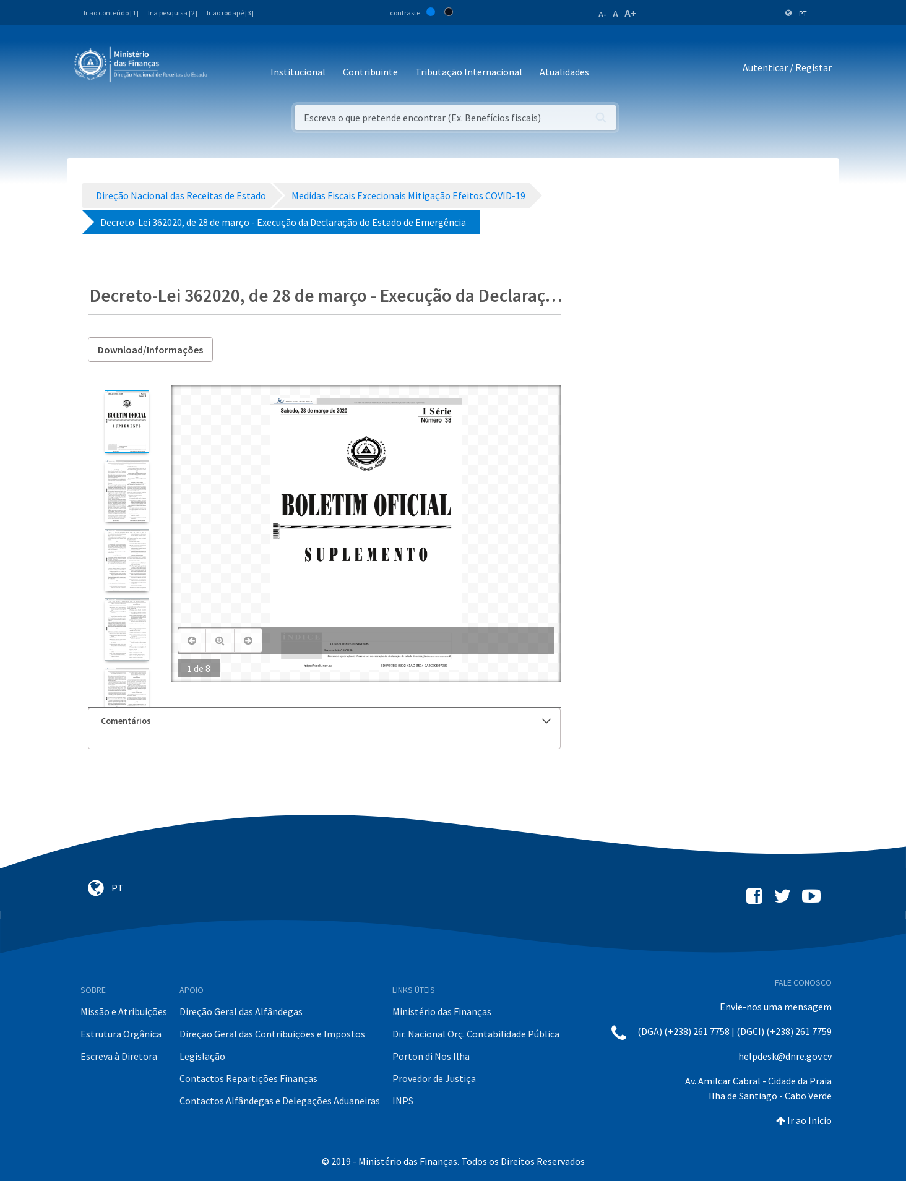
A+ (630, 13)
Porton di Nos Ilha (431, 1056)
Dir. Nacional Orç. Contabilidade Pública (475, 1034)
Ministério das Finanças (441, 1011)
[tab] (324, 721)
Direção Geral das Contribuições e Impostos (272, 1034)
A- (602, 14)
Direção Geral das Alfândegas (241, 1011)
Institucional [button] (298, 72)
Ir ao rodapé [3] (230, 12)
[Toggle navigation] (226, 68)
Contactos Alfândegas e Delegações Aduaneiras (279, 1100)
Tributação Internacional (468, 72)
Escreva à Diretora (118, 1056)
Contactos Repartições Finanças (248, 1078)
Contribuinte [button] (370, 72)
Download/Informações (150, 349)
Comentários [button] (326, 720)
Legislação (202, 1056)
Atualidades (564, 72)
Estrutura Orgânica (121, 1034)
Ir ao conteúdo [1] (111, 12)
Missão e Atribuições (123, 1011)
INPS (402, 1100)
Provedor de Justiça (434, 1078)
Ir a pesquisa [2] (172, 12)
